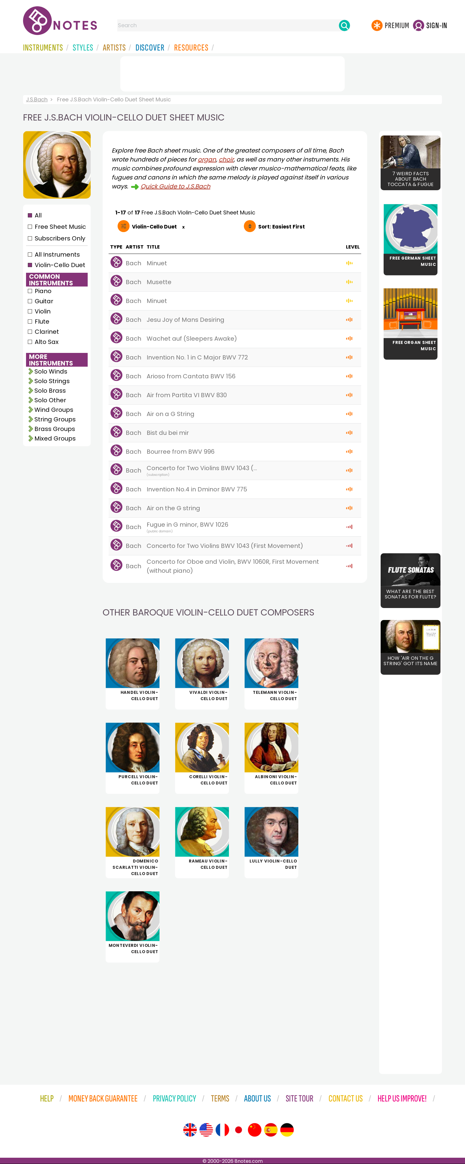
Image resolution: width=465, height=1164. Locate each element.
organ (207, 159)
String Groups (55, 419)
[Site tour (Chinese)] (254, 1129)
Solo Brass (50, 390)
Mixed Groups (55, 438)
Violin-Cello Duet (60, 265)
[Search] (344, 25)
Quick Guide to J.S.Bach (175, 186)
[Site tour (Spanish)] (270, 1129)
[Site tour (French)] (222, 1129)
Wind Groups (53, 410)
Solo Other (50, 400)
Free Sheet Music (60, 227)
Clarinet (47, 331)
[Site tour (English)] (190, 1129)
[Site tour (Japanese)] (238, 1129)
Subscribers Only (60, 238)
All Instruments (57, 254)
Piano (43, 291)
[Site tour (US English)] (206, 1129)
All (38, 215)
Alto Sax (47, 342)
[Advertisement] (232, 72)
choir (226, 159)
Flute (42, 321)
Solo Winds (50, 371)
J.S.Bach (37, 99)
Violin (43, 311)
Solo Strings (52, 381)
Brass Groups (54, 429)
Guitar (44, 301)
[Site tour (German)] (286, 1129)
